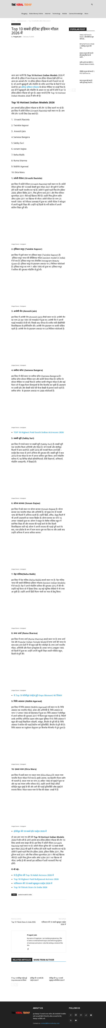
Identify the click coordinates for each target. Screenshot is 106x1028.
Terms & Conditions (66, 1022)
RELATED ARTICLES (22, 951)
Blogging (24, 4)
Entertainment (21, 12)
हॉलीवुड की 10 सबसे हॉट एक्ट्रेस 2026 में (30, 822)
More (86, 4)
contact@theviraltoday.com (50, 1014)
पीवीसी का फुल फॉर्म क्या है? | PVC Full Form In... (87, 63)
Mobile (64, 4)
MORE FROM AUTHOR (44, 951)
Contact (45, 1022)
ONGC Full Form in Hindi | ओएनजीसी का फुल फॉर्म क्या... (87, 28)
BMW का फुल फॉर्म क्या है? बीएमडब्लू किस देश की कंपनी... (86, 46)
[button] (92, 5)
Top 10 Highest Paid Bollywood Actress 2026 (36, 870)
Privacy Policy (54, 1022)
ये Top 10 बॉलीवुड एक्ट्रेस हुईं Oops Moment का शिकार (38, 686)
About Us (37, 1022)
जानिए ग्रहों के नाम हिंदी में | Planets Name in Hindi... (87, 54)
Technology (56, 4)
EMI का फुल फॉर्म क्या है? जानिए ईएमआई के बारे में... (86, 72)
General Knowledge (76, 4)
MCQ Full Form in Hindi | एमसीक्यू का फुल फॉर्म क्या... (87, 37)
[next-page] (16, 975)
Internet (47, 4)
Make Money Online (36, 4)
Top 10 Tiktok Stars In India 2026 (30, 878)
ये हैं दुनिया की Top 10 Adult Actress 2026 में (34, 866)
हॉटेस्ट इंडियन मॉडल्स (30, 78)
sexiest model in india (25, 885)
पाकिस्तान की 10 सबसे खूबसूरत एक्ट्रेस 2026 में (33, 874)
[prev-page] (12, 975)
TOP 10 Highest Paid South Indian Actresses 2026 (39, 423)
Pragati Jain (17, 27)
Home (13, 12)
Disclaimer (78, 1022)
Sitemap (86, 1022)
